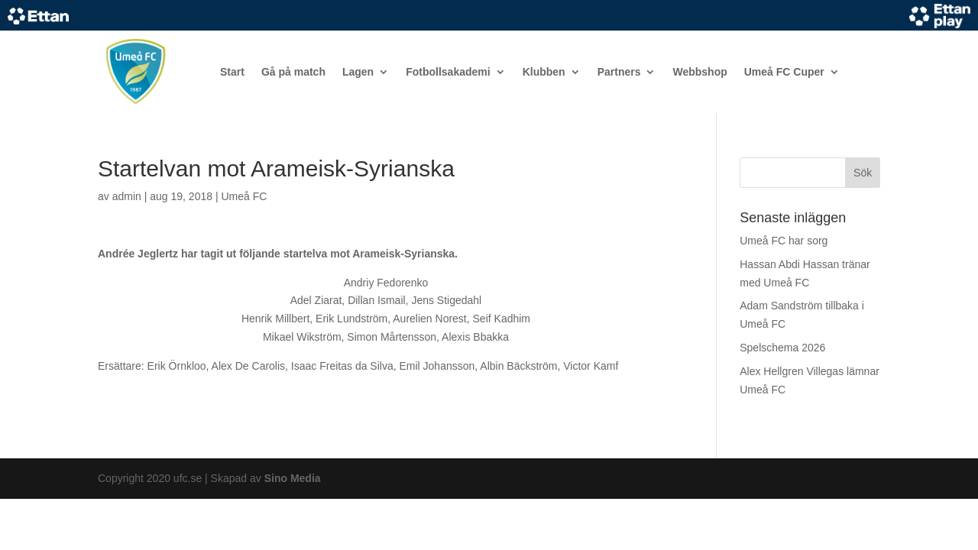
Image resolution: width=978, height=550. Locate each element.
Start (232, 72)
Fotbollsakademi (448, 72)
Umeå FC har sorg (783, 241)
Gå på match (293, 72)
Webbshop (699, 72)
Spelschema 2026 (782, 347)
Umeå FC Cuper (784, 72)
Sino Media (292, 478)
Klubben (544, 72)
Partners (619, 72)
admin (126, 196)
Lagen (358, 72)
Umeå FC (244, 196)
